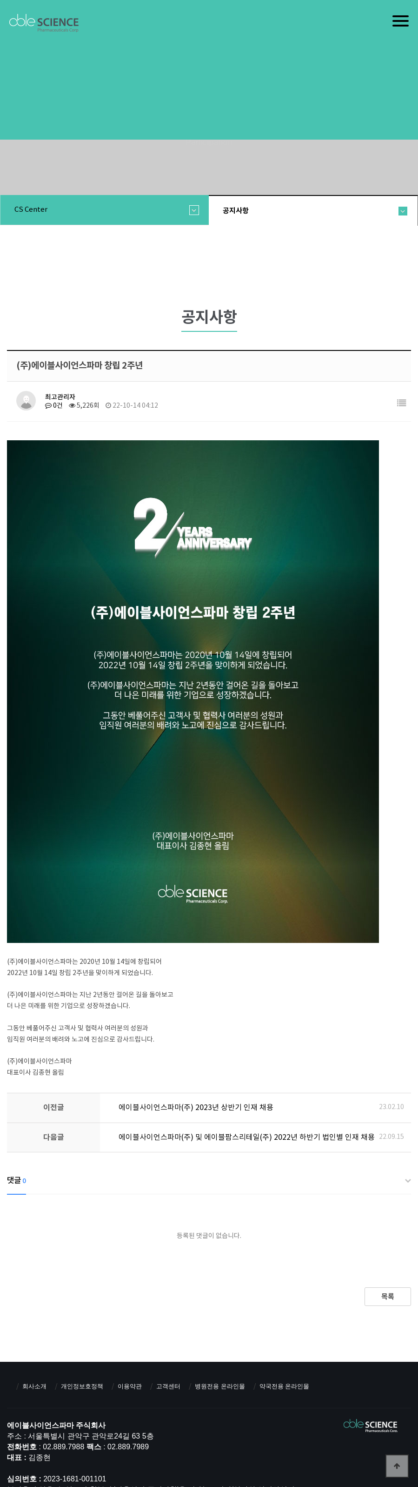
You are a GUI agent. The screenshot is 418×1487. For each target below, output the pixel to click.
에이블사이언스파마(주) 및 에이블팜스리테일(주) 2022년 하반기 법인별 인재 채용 (247, 1137)
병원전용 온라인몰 (220, 1386)
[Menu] (400, 21)
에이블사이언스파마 (44, 24)
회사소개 (34, 1386)
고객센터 (168, 1386)
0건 (54, 406)
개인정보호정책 (82, 1386)
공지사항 (236, 211)
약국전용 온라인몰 (284, 1386)
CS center (30, 210)
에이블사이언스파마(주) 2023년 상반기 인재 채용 (196, 1107)
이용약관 (130, 1386)
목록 (387, 1296)
